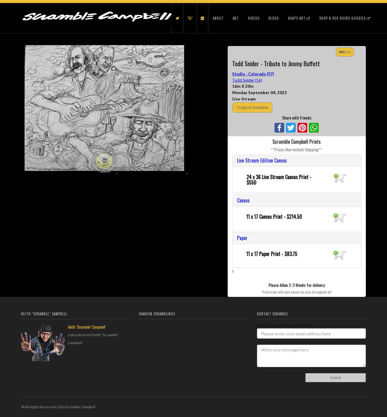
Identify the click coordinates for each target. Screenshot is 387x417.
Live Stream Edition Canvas (262, 160)
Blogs (273, 18)
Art (236, 18)
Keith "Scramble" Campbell (86, 327)
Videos (253, 18)
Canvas (243, 200)
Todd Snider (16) (247, 80)
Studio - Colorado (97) (253, 73)
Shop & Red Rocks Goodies (344, 18)
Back (345, 52)
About (218, 18)
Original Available (252, 107)
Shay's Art (299, 18)
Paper (242, 237)
